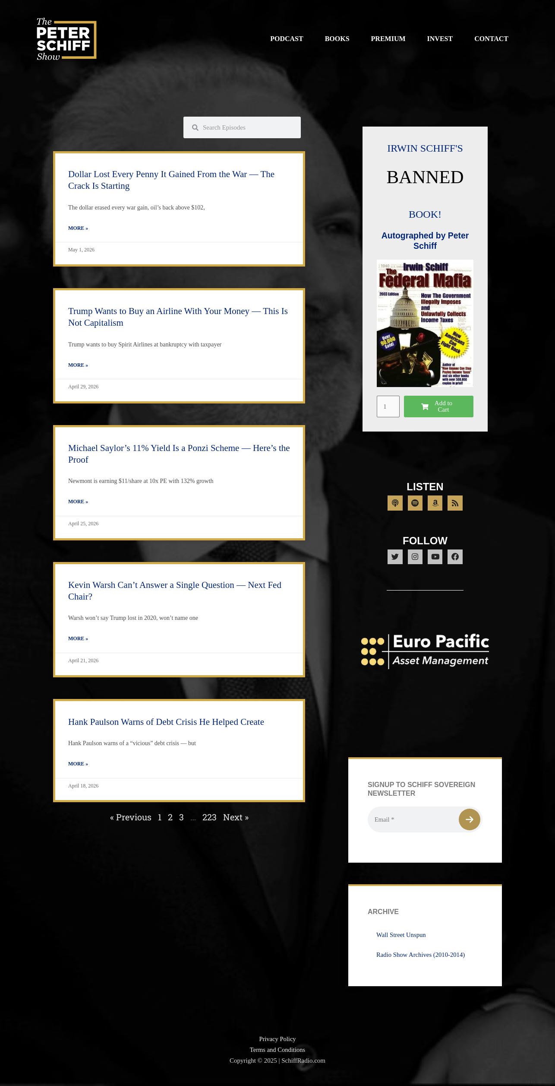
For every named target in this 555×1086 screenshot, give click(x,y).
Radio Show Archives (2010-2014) (421, 959)
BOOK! (425, 214)
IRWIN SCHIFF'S (425, 148)
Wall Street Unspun (401, 939)
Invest (440, 38)
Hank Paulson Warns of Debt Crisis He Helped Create (166, 723)
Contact (491, 38)
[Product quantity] (388, 406)
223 (209, 819)
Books (337, 38)
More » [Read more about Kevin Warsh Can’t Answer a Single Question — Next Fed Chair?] (78, 640)
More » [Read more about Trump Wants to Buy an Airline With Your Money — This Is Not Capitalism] (78, 366)
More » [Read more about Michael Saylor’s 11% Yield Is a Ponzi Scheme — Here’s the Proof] (78, 503)
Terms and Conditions (277, 1054)
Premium (388, 38)
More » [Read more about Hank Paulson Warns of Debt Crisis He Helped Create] (78, 766)
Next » (236, 819)
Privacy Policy (277, 1043)
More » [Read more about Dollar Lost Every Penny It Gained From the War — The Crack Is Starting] (78, 228)
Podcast (286, 38)
